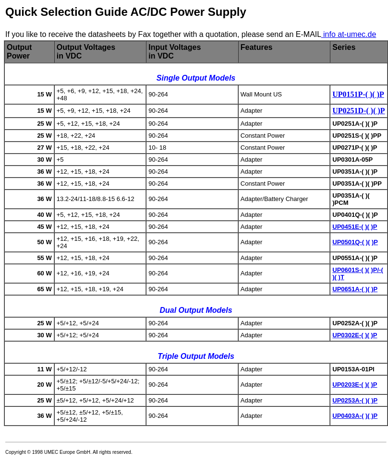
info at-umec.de (348, 34)
